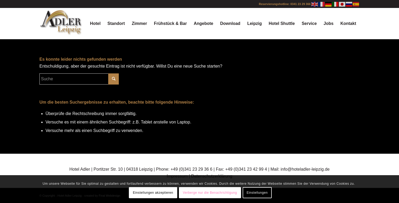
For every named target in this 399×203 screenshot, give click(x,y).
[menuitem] (95, 23)
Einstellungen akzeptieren (153, 193)
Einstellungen (257, 193)
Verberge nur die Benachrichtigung (210, 193)
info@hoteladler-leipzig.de (304, 169)
